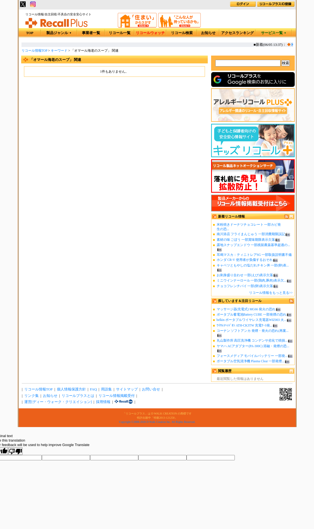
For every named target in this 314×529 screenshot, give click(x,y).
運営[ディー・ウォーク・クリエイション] (58, 402)
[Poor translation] (15, 451)
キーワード (59, 50)
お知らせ (208, 33)
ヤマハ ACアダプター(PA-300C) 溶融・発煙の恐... (253, 346)
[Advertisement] (114, 123)
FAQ (93, 389)
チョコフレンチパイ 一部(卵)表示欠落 (245, 286)
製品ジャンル (59, 33)
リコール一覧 (120, 33)
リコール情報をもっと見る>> (271, 292)
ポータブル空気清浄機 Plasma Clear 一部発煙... (250, 361)
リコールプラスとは (78, 396)
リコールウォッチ (150, 33)
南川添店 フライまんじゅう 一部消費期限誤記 (251, 234)
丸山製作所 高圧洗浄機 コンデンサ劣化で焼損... (252, 340)
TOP (29, 33)
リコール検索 (182, 33)
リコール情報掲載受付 (116, 396)
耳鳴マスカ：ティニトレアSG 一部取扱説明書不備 (254, 254)
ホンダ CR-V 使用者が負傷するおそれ (245, 259)
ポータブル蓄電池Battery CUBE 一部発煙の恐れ (251, 314)
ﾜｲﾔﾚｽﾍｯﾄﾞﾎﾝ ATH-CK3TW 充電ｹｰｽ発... (244, 325)
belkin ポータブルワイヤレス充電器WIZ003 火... (251, 319)
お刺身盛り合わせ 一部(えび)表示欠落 (245, 275)
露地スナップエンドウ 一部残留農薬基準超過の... (253, 245)
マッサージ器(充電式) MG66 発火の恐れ (246, 309)
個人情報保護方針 (71, 389)
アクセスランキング (237, 33)
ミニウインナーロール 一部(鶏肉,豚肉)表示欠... (251, 280)
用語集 (106, 389)
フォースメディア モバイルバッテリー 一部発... (252, 356)
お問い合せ (151, 389)
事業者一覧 (91, 33)
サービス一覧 (273, 33)
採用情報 (103, 402)
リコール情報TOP (34, 50)
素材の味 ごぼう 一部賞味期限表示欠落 (246, 239)
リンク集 (31, 396)
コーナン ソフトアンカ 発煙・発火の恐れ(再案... (253, 330)
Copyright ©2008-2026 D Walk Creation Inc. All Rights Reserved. (157, 421)
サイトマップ (127, 389)
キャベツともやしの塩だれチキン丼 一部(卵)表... (253, 265)
